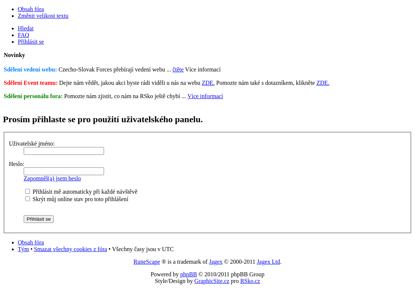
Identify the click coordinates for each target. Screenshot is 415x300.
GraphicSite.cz (212, 281)
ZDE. (208, 83)
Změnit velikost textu (43, 16)
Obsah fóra (31, 9)
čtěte (178, 69)
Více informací (205, 96)
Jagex (215, 262)
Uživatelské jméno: (32, 143)
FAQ (23, 35)
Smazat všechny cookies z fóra (70, 249)
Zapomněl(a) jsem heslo (52, 178)
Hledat (26, 28)
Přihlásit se (31, 42)
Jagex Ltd (268, 262)
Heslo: (16, 164)
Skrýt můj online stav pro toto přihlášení (76, 199)
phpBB (188, 274)
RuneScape (146, 262)
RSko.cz (250, 281)
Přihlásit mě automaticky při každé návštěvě (81, 192)
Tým (23, 249)
